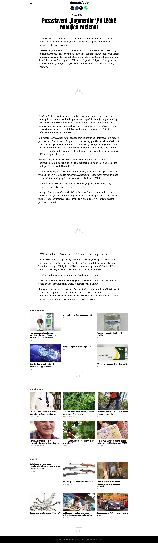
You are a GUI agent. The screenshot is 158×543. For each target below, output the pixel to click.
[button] (31, 3)
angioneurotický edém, (82, 195)
